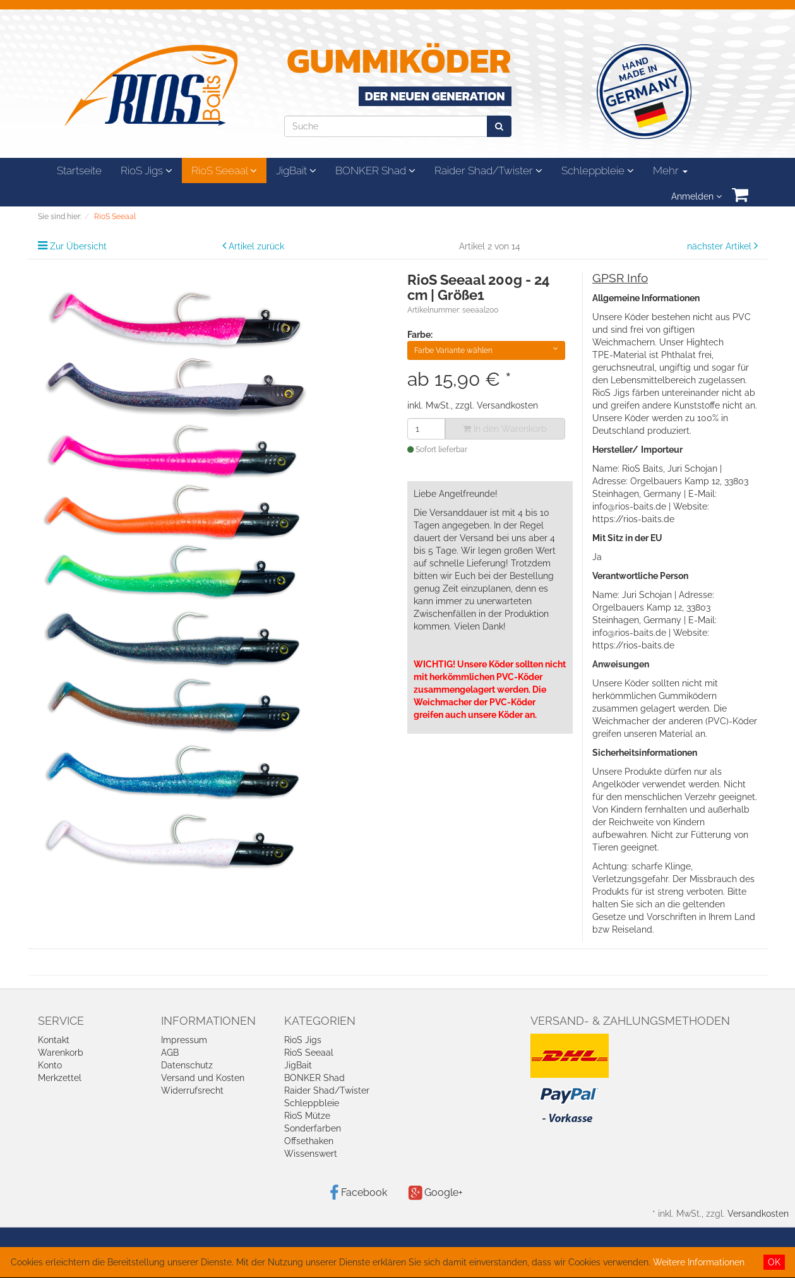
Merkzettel (59, 1078)
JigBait (296, 170)
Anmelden (696, 196)
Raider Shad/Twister (488, 170)
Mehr (670, 170)
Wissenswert (310, 1154)
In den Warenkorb (505, 429)
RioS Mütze (307, 1116)
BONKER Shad (375, 170)
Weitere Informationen (698, 1262)
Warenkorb (60, 1053)
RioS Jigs (146, 170)
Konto (50, 1065)
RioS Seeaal (224, 170)
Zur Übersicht (78, 246)
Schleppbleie (597, 170)
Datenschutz (187, 1065)
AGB (170, 1053)
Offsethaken (308, 1141)
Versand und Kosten (202, 1078)
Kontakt (53, 1040)
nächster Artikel (720, 246)
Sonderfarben (312, 1128)
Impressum (184, 1040)
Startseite (79, 170)
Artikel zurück (256, 246)
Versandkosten (507, 405)
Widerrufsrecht (192, 1090)
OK (774, 1262)
